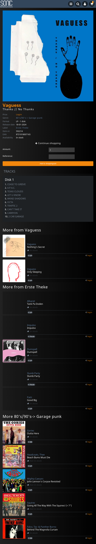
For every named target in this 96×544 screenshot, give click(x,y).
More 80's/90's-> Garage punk (32, 416)
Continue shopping (48, 143)
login (89, 255)
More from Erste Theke (25, 286)
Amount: (7, 149)
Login (19, 114)
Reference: (8, 156)
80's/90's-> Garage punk (29, 117)
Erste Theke (22, 127)
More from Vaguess (22, 230)
